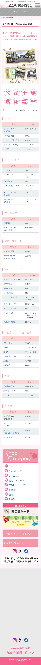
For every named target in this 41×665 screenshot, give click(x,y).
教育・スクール (16, 480)
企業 (11, 494)
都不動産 (6, 365)
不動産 (12, 490)
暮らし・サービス (17, 485)
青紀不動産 (7, 343)
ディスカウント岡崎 (11, 186)
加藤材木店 (7, 288)
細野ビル (6, 361)
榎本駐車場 (7, 284)
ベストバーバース (10, 308)
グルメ (12, 466)
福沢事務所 (7, 437)
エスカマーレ (8, 175)
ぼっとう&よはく (10, 313)
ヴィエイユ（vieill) (10, 145)
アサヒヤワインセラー (12, 170)
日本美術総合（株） (11, 386)
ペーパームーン (9, 395)
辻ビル (6, 352)
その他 (12, 499)
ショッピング (15, 471)
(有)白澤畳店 (8, 293)
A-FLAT (6, 347)
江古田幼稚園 (8, 251)
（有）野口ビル (9, 356)
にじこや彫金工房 (10, 297)
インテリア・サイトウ (12, 279)
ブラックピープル (10, 304)
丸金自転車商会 (9, 322)
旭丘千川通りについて (16, 543)
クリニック (14, 476)
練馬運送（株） (9, 391)
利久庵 (6, 149)
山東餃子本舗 (8, 136)
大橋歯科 (6, 223)
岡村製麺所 (7, 181)
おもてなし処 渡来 (11, 140)
